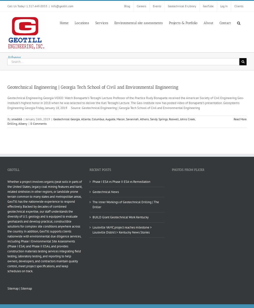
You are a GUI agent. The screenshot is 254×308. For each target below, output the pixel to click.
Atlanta (86, 119)
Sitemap (13, 288)
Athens (144, 119)
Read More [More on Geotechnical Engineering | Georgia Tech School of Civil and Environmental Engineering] (240, 119)
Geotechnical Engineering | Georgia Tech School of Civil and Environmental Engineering (92, 87)
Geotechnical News (106, 192)
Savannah (132, 119)
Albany (22, 123)
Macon (121, 119)
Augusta (110, 119)
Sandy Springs (159, 119)
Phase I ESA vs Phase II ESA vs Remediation (121, 182)
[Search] (243, 61)
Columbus (98, 119)
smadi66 (16, 119)
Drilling (12, 123)
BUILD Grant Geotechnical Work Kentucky (121, 217)
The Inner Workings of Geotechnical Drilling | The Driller (126, 204)
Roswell (174, 119)
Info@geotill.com (62, 6)
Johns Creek (187, 119)
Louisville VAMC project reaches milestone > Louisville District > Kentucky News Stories (122, 229)
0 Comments (39, 123)
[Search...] (123, 61)
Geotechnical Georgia (66, 119)
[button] (238, 22)
